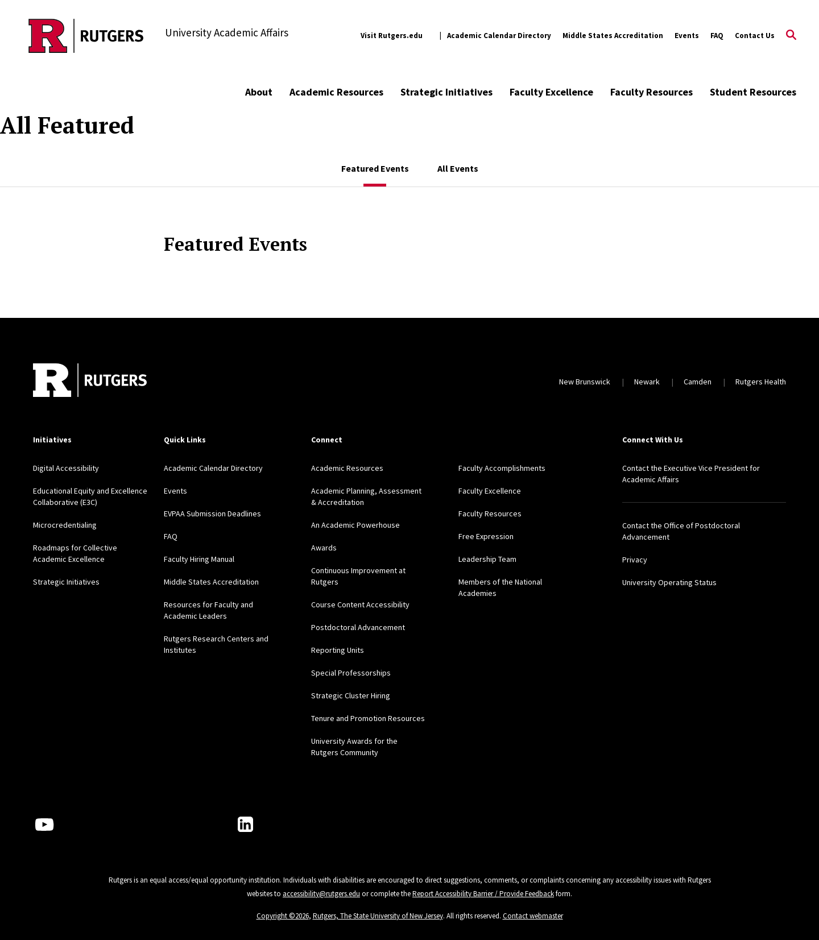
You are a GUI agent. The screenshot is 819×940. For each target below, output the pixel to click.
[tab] (375, 163)
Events (687, 35)
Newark (647, 381)
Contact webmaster (533, 916)
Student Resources (753, 91)
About (258, 91)
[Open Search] (791, 36)
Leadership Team (487, 559)
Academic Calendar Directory (499, 35)
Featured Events (375, 168)
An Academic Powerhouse (355, 525)
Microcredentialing (65, 525)
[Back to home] (90, 381)
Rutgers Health (760, 381)
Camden (698, 381)
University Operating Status (669, 582)
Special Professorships (351, 673)
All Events (457, 168)
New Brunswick (584, 381)
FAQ (716, 35)
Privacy (634, 559)
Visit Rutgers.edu (392, 35)
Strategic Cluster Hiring (350, 695)
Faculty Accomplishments (501, 468)
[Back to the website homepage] (86, 36)
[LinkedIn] (245, 824)
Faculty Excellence (551, 91)
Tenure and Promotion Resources (368, 718)
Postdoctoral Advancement (358, 627)
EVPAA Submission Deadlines (212, 513)
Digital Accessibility (66, 468)
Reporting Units (337, 650)
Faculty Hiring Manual (199, 559)
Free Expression (486, 536)
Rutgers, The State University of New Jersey (378, 916)
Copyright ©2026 (283, 916)
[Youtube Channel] (44, 824)
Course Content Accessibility (360, 604)
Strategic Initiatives (446, 91)
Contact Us (755, 35)
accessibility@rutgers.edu (321, 893)
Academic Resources (336, 91)
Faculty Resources (651, 91)
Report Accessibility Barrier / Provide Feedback (483, 893)
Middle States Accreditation (612, 35)
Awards (324, 548)
